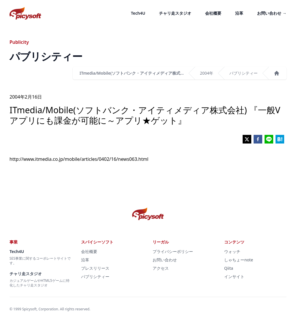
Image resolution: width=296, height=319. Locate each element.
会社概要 (213, 13)
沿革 (239, 13)
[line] (269, 139)
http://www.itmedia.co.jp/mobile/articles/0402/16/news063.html (79, 159)
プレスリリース (95, 268)
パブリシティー (243, 73)
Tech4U (138, 13)
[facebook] (258, 139)
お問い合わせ (271, 13)
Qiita (228, 268)
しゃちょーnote (238, 260)
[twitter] (247, 139)
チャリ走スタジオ (175, 13)
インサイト (234, 276)
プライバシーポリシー (173, 251)
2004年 (206, 73)
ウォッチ (232, 251)
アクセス (161, 268)
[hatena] (280, 139)
